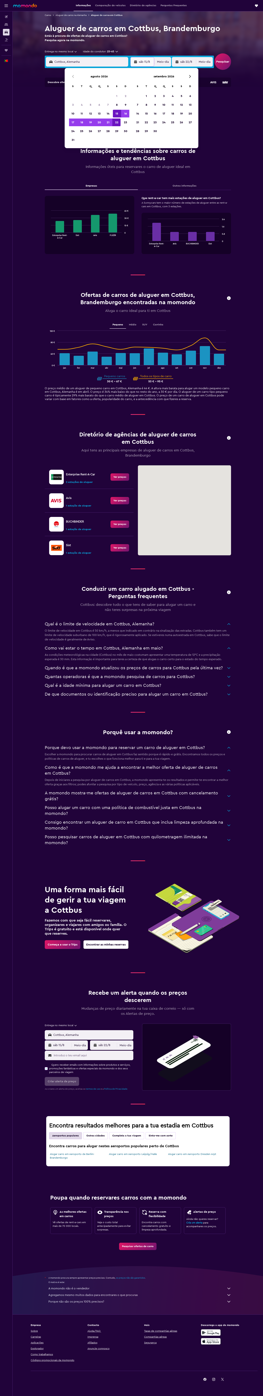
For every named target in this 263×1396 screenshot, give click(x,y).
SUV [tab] (144, 324)
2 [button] (125, 96)
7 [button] (108, 104)
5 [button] (90, 104)
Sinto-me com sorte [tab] (161, 1135)
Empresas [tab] (91, 186)
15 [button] (116, 113)
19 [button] (90, 122)
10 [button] (72, 113)
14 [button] (108, 113)
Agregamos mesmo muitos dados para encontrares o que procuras (139, 1295)
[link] (119, 477)
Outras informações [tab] (184, 186)
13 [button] (99, 113)
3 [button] (73, 104)
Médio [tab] (132, 324)
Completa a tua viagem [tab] (126, 1135)
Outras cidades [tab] (95, 1135)
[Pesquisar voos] (6, 16)
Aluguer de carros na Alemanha (71, 15)
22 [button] (116, 122)
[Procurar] (6, 24)
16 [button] (125, 113)
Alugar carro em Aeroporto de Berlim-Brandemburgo (72, 1156)
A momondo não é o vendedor (139, 1288)
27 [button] (99, 131)
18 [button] (81, 122)
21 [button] (108, 122)
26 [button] (90, 131)
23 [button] (125, 122)
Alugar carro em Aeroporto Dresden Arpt (192, 1154)
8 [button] (117, 104)
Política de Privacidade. (116, 1089)
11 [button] (82, 113)
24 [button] (73, 131)
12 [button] (90, 113)
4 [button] (82, 104)
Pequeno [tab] (118, 324)
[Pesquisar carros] (6, 32)
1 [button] (116, 96)
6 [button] (99, 104)
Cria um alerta (194, 1223)
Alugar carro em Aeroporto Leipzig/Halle (133, 1154)
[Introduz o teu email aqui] (92, 1055)
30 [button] (125, 131)
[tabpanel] (138, 228)
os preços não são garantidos (130, 1278)
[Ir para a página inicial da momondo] (25, 5)
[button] (6, 6)
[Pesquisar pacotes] (6, 40)
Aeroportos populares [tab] (65, 1135)
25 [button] (81, 131)
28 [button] (108, 131)
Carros (48, 15)
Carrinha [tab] (158, 324)
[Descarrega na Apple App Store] (211, 1341)
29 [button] (116, 131)
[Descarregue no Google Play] (211, 1332)
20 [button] (99, 122)
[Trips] (6, 50)
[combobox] (61, 51)
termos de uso (93, 1089)
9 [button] (125, 104)
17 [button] (73, 122)
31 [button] (73, 139)
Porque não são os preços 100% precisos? (139, 1301)
